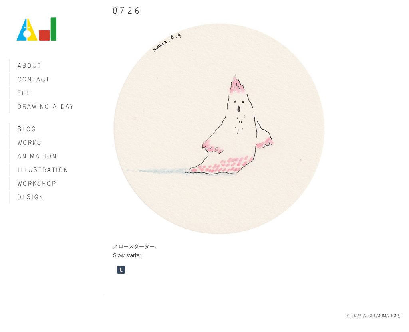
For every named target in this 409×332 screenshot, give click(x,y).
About (30, 65)
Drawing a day (46, 106)
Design (31, 197)
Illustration (43, 170)
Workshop (37, 183)
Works (30, 142)
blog (27, 129)
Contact (34, 79)
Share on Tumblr (121, 270)
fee (24, 93)
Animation (37, 156)
